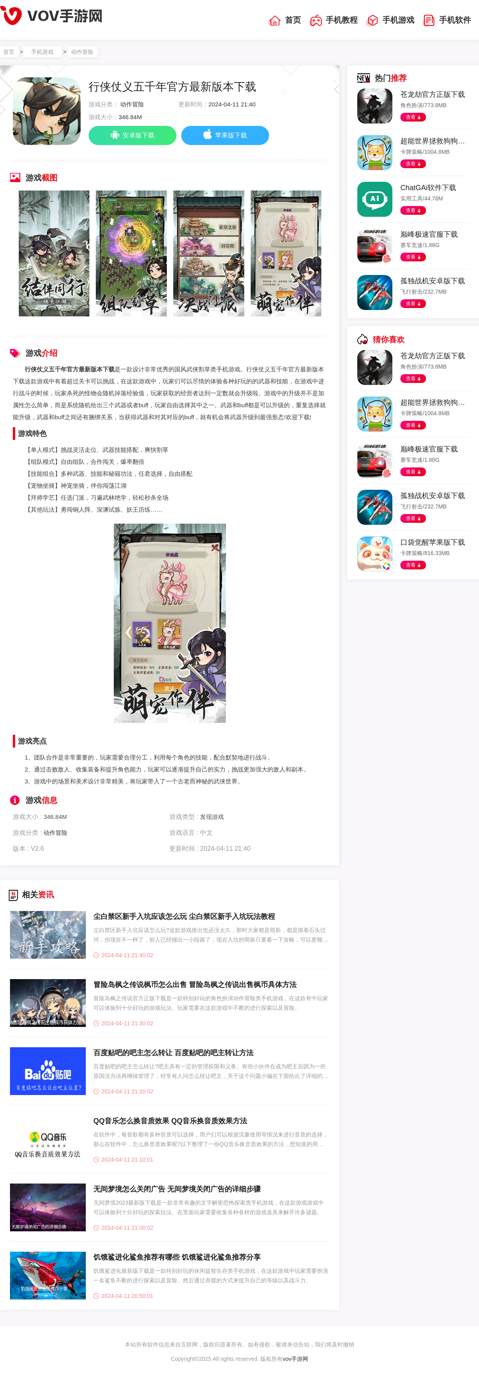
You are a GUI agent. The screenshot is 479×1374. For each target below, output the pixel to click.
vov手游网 (295, 1359)
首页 (284, 21)
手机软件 (446, 21)
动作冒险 (82, 52)
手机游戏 (390, 21)
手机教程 (333, 21)
